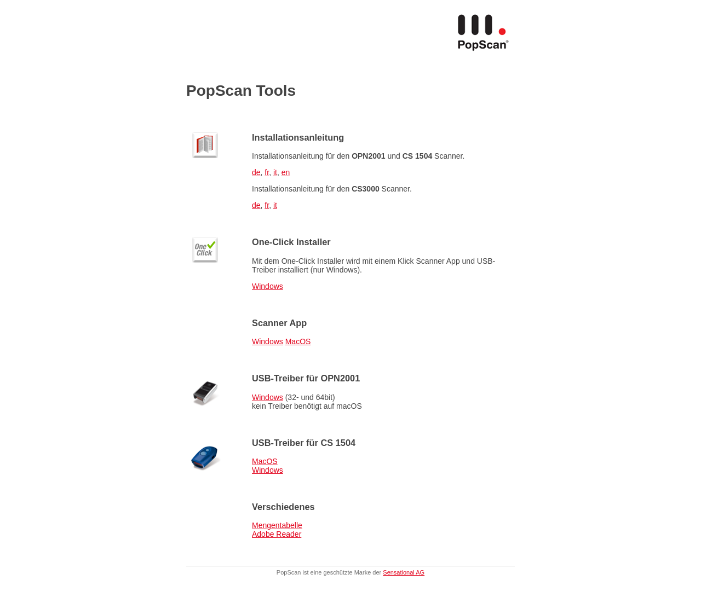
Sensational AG (403, 572)
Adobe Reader (276, 534)
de (256, 172)
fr (267, 172)
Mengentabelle (277, 525)
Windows (267, 286)
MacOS (298, 341)
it (275, 172)
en (285, 172)
